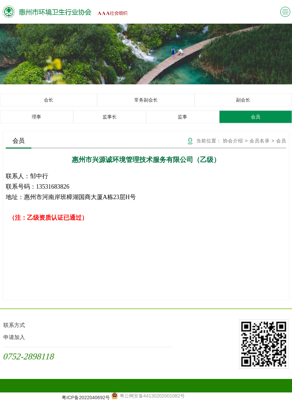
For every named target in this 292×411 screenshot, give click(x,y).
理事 (36, 121)
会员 (255, 121)
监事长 (110, 121)
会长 (48, 104)
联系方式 (14, 325)
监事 (182, 121)
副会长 (243, 104)
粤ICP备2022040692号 (86, 397)
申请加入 (14, 337)
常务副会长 (146, 104)
